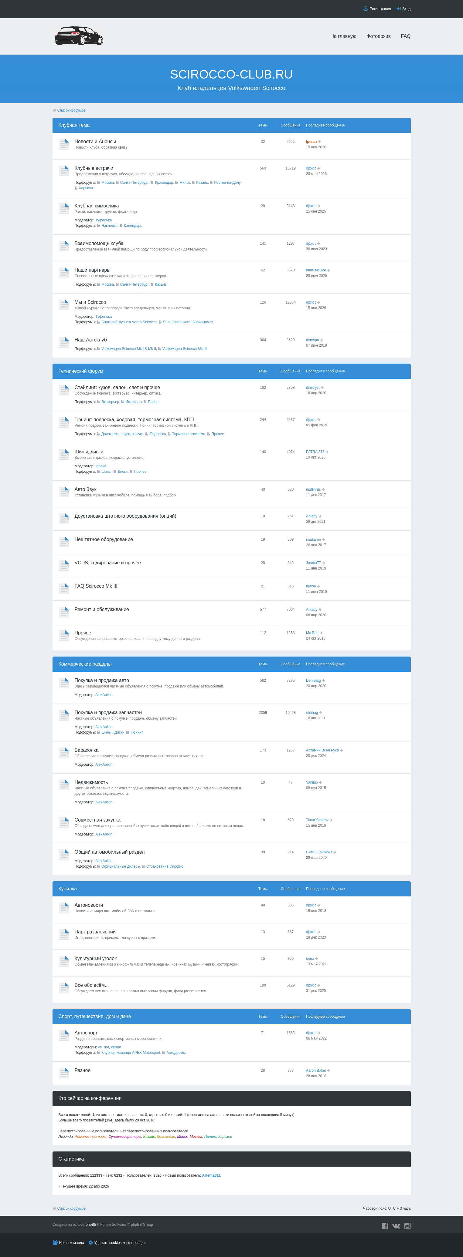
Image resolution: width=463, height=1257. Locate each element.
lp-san (311, 141)
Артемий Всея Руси (322, 750)
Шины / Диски (112, 732)
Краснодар (164, 182)
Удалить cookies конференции (120, 1243)
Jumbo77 (313, 563)
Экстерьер (110, 402)
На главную (343, 36)
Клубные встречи (94, 168)
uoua (310, 958)
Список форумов (71, 110)
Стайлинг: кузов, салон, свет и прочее (117, 387)
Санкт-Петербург (134, 182)
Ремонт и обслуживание (102, 609)
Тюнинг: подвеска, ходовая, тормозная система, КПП (134, 419)
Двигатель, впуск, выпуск (122, 434)
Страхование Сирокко (164, 866)
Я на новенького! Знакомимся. (188, 322)
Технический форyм (81, 371)
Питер (210, 1136)
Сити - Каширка (319, 852)
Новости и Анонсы (95, 141)
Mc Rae (312, 633)
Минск (184, 182)
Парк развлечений (95, 931)
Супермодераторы (124, 1136)
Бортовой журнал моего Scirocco (129, 322)
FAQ (406, 36)
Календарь (133, 226)
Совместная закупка (98, 819)
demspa (312, 340)
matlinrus (313, 489)
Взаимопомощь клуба (99, 243)
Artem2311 (211, 1175)
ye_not (103, 1047)
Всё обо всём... (92, 985)
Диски (123, 471)
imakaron (313, 539)
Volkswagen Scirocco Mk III (184, 349)
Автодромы (176, 1052)
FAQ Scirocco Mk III (96, 586)
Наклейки (109, 226)
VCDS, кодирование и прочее (108, 562)
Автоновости (89, 905)
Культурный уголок (96, 958)
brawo (311, 586)
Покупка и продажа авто (102, 680)
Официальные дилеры (120, 866)
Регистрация (380, 9)
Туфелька (103, 220)
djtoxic (311, 168)
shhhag (312, 713)
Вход (406, 9)
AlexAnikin (103, 695)
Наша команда (71, 1243)
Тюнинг (137, 732)
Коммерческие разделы (85, 664)
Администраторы (90, 1136)
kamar (116, 1047)
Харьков (86, 188)
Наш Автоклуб (91, 339)
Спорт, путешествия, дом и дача (95, 1016)
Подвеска (158, 434)
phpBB (91, 1224)
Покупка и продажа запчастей (108, 712)
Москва (107, 182)
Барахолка (87, 750)
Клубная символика (97, 205)
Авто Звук (86, 489)
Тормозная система (188, 434)
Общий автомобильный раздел (110, 852)
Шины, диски (89, 451)
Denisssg (313, 680)
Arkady (311, 516)
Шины (106, 471)
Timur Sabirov (317, 820)
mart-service (316, 270)
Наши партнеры (93, 270)
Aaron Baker (316, 1070)
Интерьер (133, 402)
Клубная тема (74, 125)
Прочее (154, 402)
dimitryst (313, 387)
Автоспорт (86, 1032)
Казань (202, 182)
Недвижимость (91, 782)
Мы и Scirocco (90, 302)
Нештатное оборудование (104, 539)
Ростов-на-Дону (227, 182)
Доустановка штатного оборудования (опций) (125, 516)
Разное (83, 1070)
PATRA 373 (315, 452)
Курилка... (70, 888)
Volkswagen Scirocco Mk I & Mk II (128, 349)
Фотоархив (378, 36)
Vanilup (312, 782)
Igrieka (100, 466)
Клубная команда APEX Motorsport (130, 1052)
